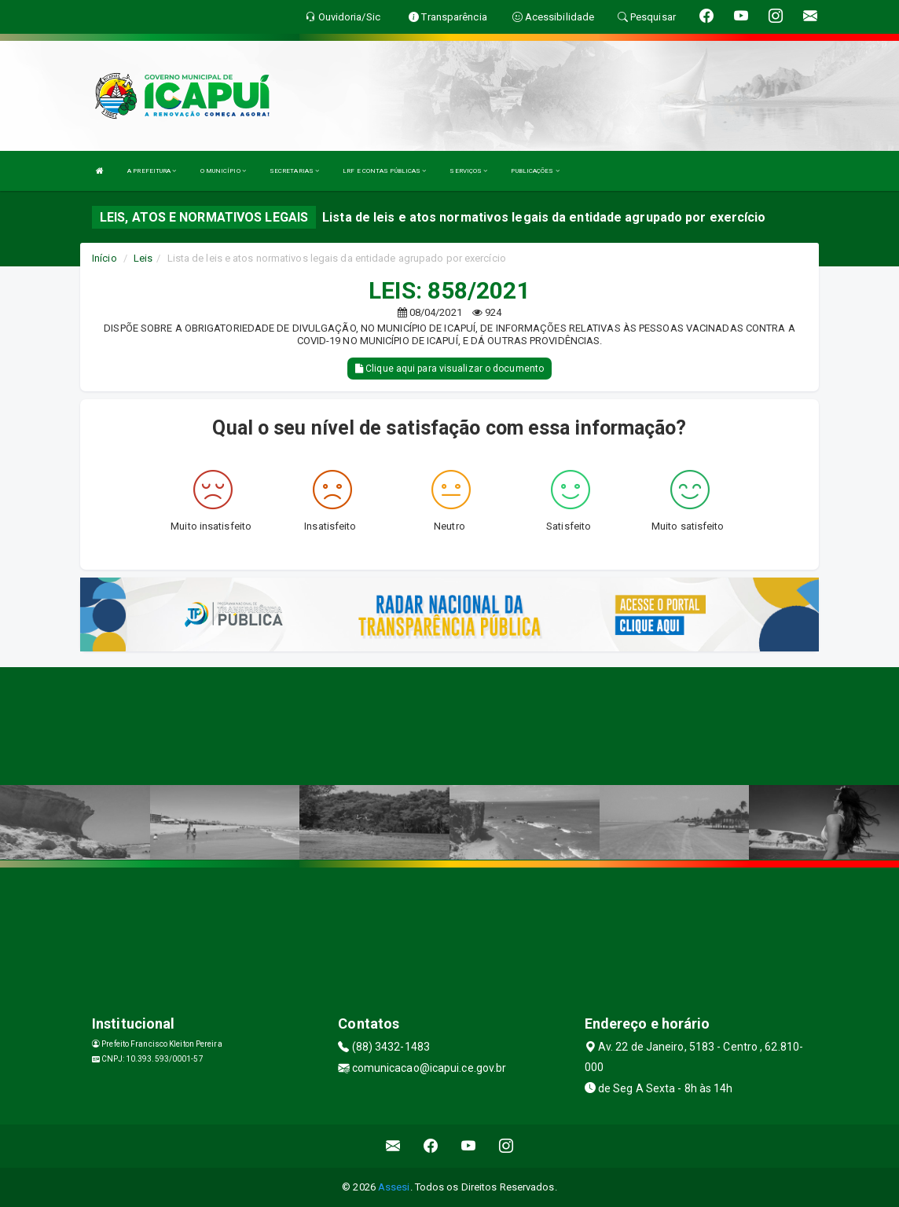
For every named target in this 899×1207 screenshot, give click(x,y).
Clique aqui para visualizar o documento (449, 368)
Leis (143, 258)
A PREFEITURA (151, 170)
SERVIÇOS (468, 170)
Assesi (394, 1187)
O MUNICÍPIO (223, 170)
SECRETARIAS (294, 170)
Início (104, 258)
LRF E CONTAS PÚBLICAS (384, 170)
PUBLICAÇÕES (535, 170)
